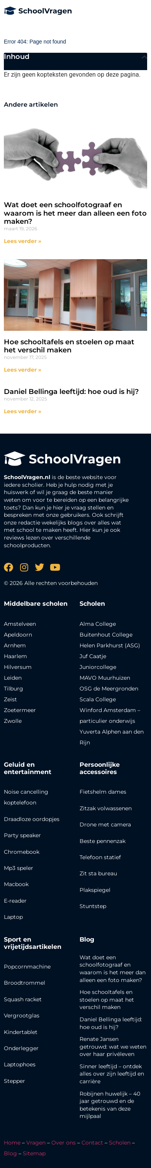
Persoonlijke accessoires (100, 768)
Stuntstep (93, 906)
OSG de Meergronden (109, 688)
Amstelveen (20, 623)
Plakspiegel (95, 889)
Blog (87, 939)
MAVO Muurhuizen (105, 677)
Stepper (14, 1081)
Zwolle (13, 720)
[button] (144, 57)
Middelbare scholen (36, 603)
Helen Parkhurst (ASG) (110, 645)
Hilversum (18, 667)
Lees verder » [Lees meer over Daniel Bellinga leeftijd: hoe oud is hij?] (22, 411)
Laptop (13, 916)
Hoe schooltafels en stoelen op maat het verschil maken (69, 346)
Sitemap (34, 1153)
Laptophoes (20, 1064)
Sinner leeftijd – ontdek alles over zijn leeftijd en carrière (112, 1074)
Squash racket (23, 999)
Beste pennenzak (103, 841)
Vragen (36, 1142)
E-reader (15, 900)
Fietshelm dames (103, 791)
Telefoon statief (100, 857)
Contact (92, 1142)
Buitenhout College (106, 634)
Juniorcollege (98, 667)
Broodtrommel (24, 982)
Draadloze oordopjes (31, 819)
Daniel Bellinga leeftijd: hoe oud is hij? (71, 391)
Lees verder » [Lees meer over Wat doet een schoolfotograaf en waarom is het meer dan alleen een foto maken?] (22, 241)
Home (12, 1142)
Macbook (16, 884)
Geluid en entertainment (27, 768)
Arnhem (15, 645)
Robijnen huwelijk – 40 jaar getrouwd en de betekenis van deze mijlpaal (110, 1105)
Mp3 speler (18, 868)
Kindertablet (20, 1032)
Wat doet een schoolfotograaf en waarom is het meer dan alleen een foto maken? (75, 213)
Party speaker (22, 835)
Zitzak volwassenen (106, 808)
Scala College (98, 699)
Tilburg (13, 688)
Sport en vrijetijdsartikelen (32, 943)
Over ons (63, 1142)
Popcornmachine (27, 966)
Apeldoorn (18, 634)
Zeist (10, 699)
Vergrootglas (21, 1015)
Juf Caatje (93, 656)
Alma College (98, 623)
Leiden (13, 677)
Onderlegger (21, 1048)
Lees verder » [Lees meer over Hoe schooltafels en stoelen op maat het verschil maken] (22, 369)
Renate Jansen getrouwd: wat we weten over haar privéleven (113, 1046)
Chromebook (21, 851)
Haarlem (15, 656)
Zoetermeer (20, 710)
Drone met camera (105, 824)
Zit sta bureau (98, 873)
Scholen (120, 1142)
